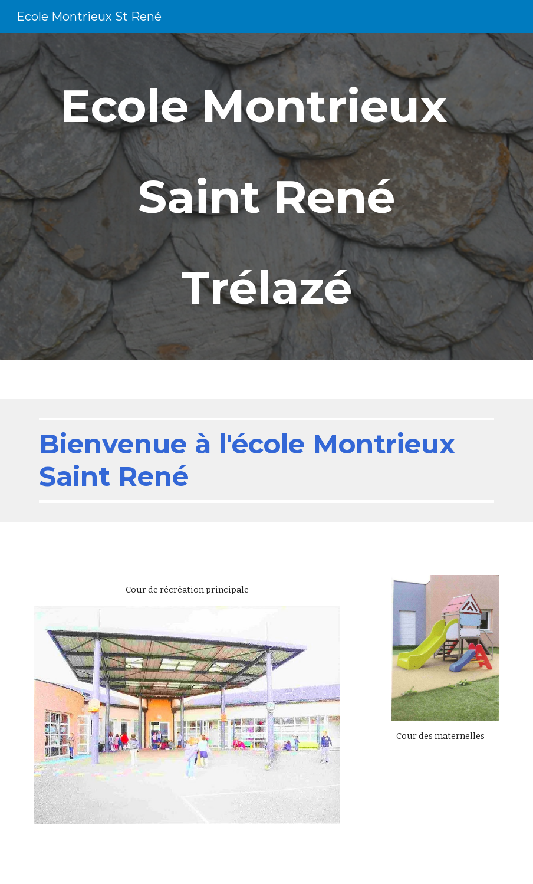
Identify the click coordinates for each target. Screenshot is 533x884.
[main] (266, 196)
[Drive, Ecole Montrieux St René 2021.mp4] (445, 792)
